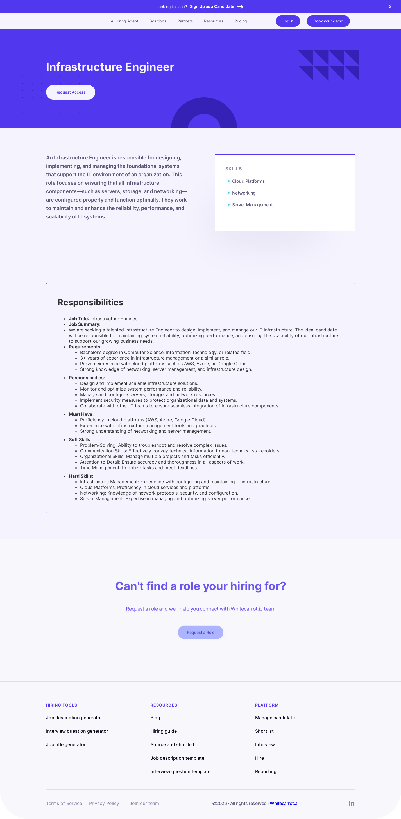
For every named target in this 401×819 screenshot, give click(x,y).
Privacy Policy (104, 803)
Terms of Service (64, 803)
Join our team (144, 803)
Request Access (71, 92)
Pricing (240, 21)
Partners (185, 21)
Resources (213, 21)
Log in (287, 21)
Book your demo (328, 21)
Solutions (157, 21)
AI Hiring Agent (124, 21)
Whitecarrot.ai (284, 803)
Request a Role (200, 635)
